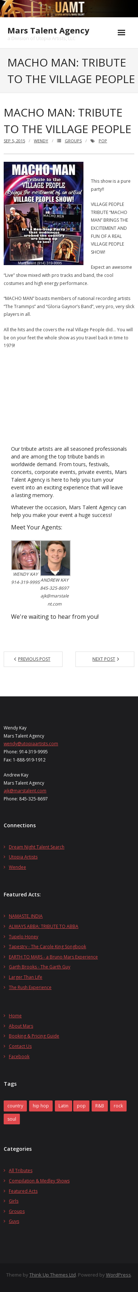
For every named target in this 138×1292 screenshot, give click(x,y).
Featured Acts (23, 1191)
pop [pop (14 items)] (81, 1106)
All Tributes (20, 1170)
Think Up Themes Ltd (52, 1274)
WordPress (118, 1274)
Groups (73, 140)
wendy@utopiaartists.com (31, 743)
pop (103, 140)
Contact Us (20, 1046)
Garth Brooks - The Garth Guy (39, 967)
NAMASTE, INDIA (26, 916)
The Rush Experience (30, 987)
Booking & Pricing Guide (34, 1036)
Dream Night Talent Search (36, 847)
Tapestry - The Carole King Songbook (47, 946)
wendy (41, 140)
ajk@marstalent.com (25, 791)
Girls (13, 1201)
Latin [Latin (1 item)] (63, 1106)
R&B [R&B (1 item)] (99, 1106)
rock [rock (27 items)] (118, 1106)
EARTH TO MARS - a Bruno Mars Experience (53, 957)
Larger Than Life (25, 977)
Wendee (17, 867)
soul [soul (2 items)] (11, 1119)
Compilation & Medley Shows (39, 1181)
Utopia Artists (23, 857)
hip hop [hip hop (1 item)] (41, 1106)
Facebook (19, 1056)
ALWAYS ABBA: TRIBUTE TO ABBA (43, 926)
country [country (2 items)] (15, 1106)
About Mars (21, 1026)
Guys (14, 1221)
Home (15, 1016)
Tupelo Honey (23, 937)
